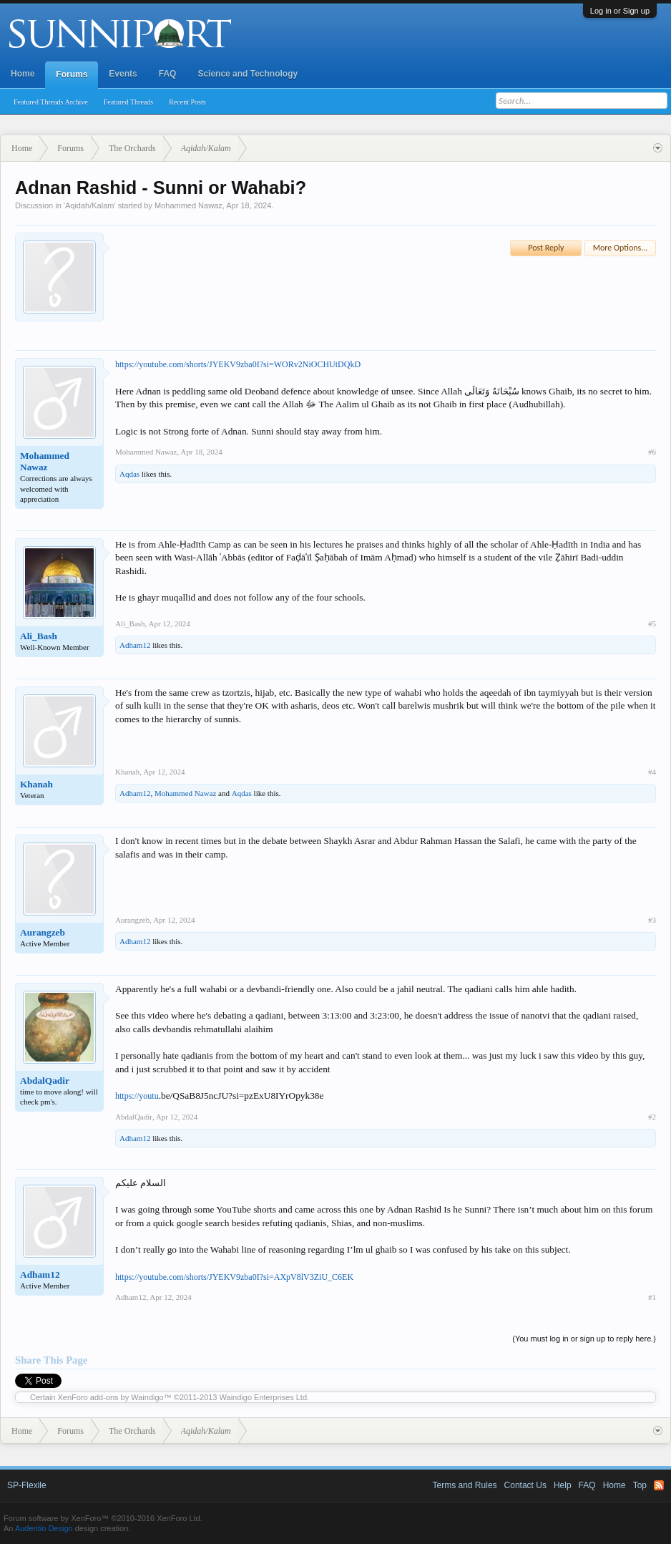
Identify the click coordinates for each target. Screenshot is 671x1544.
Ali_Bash (38, 636)
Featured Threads (129, 102)
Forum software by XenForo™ (103, 1518)
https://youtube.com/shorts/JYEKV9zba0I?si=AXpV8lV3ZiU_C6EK (234, 1277)
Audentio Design (44, 1528)
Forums (71, 74)
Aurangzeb (42, 932)
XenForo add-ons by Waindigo (111, 1397)
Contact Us (525, 1485)
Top (640, 1485)
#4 (652, 771)
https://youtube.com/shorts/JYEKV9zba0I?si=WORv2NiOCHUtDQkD (238, 364)
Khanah (36, 784)
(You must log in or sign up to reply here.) (584, 1338)
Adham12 (134, 645)
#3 (652, 920)
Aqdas (129, 474)
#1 (652, 1297)
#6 (652, 451)
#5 (652, 623)
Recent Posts (187, 102)
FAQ (168, 74)
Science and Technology (247, 74)
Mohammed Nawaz (188, 205)
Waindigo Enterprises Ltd (264, 1397)
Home (22, 74)
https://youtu (137, 1096)
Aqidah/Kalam (89, 205)
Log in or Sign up (620, 10)
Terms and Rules (465, 1485)
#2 (652, 1116)
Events (123, 74)
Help (563, 1485)
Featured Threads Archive (51, 102)
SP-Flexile (26, 1485)
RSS (659, 1485)
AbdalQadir (44, 1080)
